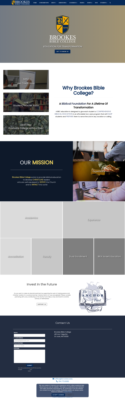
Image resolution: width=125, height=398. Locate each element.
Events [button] (89, 2)
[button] (110, 2)
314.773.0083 (64, 381)
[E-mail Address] (29, 340)
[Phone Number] (29, 345)
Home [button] (35, 2)
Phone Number (18, 343)
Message (16, 348)
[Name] (29, 335)
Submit (29, 365)
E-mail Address (18, 338)
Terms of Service (36, 369)
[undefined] (26, 81)
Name (15, 332)
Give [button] (96, 2)
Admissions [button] (63, 2)
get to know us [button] (63, 51)
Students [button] (103, 2)
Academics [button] (73, 2)
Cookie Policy (68, 391)
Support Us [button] (42, 304)
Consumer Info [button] (44, 2)
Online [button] (82, 2)
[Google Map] (83, 352)
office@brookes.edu (64, 379)
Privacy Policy (25, 369)
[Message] (29, 356)
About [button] (53, 2)
